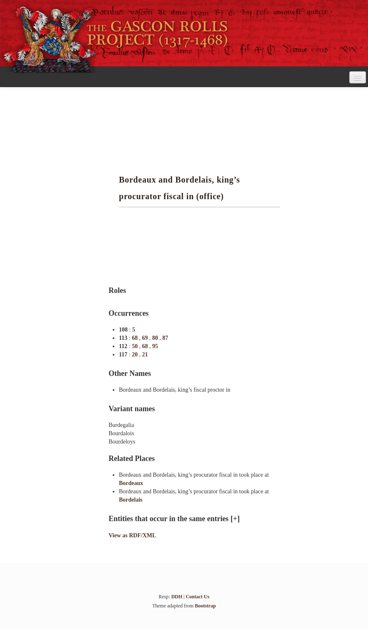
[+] (235, 518)
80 (156, 338)
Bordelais (131, 500)
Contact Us (197, 597)
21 (145, 354)
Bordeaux (131, 483)
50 (135, 346)
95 (155, 346)
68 (135, 338)
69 (146, 338)
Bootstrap (205, 606)
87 (165, 338)
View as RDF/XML (132, 535)
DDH (176, 597)
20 (135, 354)
